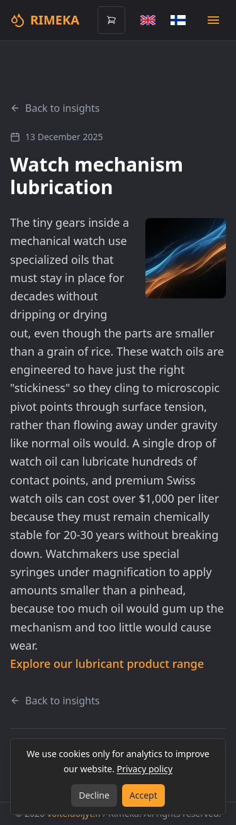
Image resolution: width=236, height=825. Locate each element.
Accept (143, 795)
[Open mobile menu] (213, 20)
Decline (94, 795)
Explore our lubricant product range (107, 663)
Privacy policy (145, 769)
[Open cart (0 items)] (111, 20)
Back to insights (54, 108)
